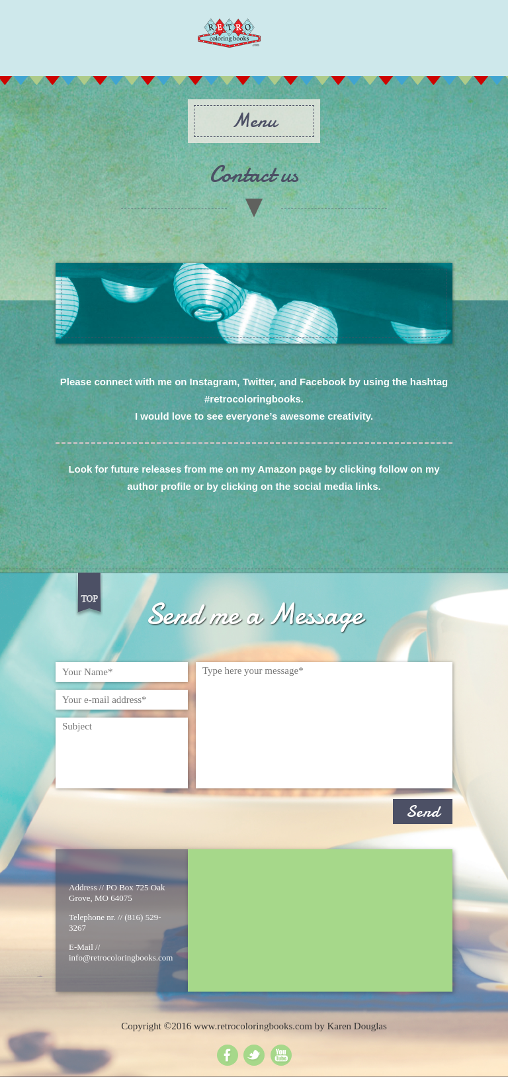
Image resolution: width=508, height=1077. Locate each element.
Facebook (227, 1055)
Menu (254, 120)
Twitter (254, 1055)
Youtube (281, 1055)
